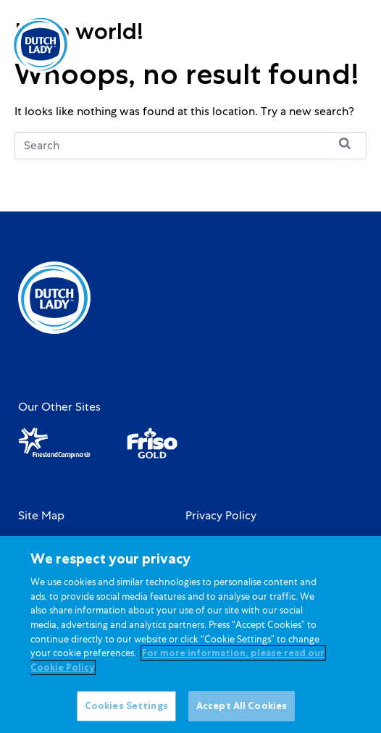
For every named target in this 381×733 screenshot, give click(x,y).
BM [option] (299, 45)
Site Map (41, 516)
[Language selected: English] (299, 44)
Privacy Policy (220, 516)
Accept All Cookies (241, 713)
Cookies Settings (126, 713)
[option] (299, 45)
